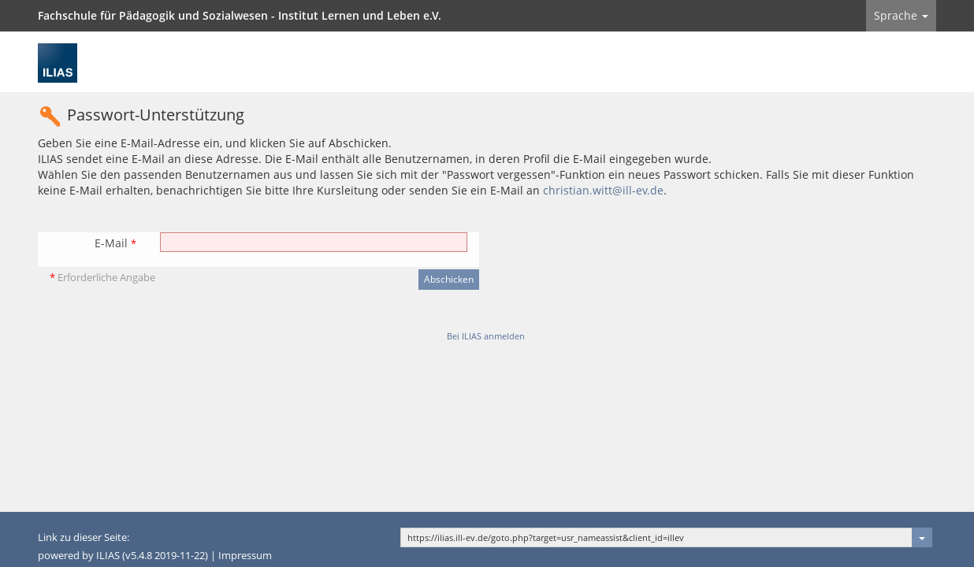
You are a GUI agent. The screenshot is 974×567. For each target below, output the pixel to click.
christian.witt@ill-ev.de (603, 190)
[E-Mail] (313, 242)
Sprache (901, 15)
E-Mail (115, 242)
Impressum (245, 555)
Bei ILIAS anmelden (486, 336)
